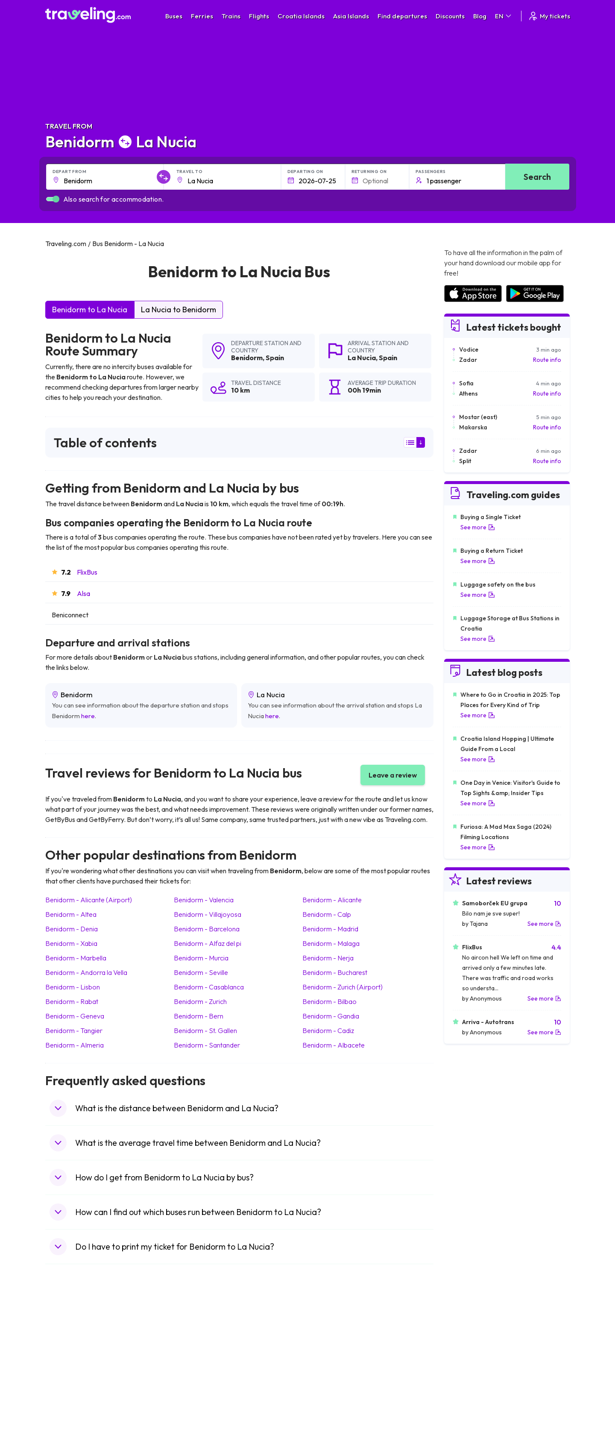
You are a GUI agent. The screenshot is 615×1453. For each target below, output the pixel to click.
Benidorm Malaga (331, 943)
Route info (547, 360)
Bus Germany (199, 1354)
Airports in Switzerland (474, 1372)
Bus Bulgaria (197, 1345)
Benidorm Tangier (73, 1030)
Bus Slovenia (198, 1363)
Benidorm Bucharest (334, 972)
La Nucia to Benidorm (178, 309)
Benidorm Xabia (71, 943)
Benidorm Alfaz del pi (207, 943)
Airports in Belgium (468, 1417)
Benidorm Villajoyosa (207, 914)
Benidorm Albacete (333, 1045)
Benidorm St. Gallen (205, 1030)
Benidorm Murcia (201, 958)
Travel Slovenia (70, 1408)
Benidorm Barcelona (207, 929)
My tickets (549, 16)
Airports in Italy (463, 1381)
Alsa (83, 593)
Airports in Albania (468, 1399)
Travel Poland (68, 1399)
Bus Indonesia (199, 1426)
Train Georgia (331, 1363)
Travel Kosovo (69, 1426)
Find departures (402, 16)
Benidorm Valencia (204, 899)
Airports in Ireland (467, 1354)
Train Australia (331, 1372)
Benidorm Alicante (332, 899)
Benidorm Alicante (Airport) (88, 899)
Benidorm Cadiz (328, 1030)
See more (477, 527)
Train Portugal (331, 1336)
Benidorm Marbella (75, 958)
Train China (327, 1354)
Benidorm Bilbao (329, 1001)
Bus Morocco (199, 1336)
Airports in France (467, 1345)
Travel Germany (71, 1372)
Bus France (196, 1381)
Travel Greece (69, 1363)
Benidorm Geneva (74, 1016)
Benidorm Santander (207, 1045)
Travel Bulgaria (70, 1354)
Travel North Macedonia (82, 1345)
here (88, 716)
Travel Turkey (68, 1381)
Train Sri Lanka (332, 1345)
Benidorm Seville (201, 972)
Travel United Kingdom (80, 1336)
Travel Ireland (68, 1417)
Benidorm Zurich (200, 1001)
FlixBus (87, 572)
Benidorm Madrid (330, 929)
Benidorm (247, 357)
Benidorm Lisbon (72, 987)
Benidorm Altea (71, 914)
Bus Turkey (195, 1417)
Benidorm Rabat (71, 1001)
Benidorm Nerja (328, 958)
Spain (275, 357)
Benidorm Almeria (74, 1045)
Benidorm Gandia (330, 1016)
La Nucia (362, 357)
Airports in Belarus (468, 1363)
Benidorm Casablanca (209, 987)
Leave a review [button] (393, 775)
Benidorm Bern (198, 1016)
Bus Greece (196, 1372)
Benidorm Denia (71, 929)
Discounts (450, 16)
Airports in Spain (465, 1336)
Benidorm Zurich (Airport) (342, 987)
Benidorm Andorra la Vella (86, 972)
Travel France (68, 1390)
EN (503, 16)
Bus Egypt (194, 1390)
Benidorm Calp (326, 914)
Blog (479, 16)
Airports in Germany (470, 1390)
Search (537, 176)
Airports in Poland (467, 1408)
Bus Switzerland (202, 1408)
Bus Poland (196, 1399)
